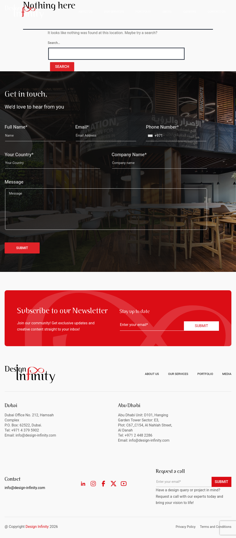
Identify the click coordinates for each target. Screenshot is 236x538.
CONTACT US (216, 11)
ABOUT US (85, 11)
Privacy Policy (185, 527)
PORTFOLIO (143, 11)
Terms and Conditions (215, 527)
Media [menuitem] (226, 374)
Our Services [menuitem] (178, 374)
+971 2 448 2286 (138, 435)
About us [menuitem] (152, 374)
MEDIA (167, 11)
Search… (54, 43)
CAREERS (189, 11)
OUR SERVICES (114, 11)
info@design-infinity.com (149, 440)
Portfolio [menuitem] (205, 374)
